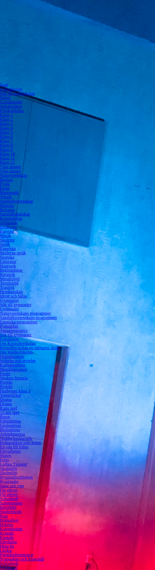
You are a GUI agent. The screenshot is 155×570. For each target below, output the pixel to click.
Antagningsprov (14, 330)
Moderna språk (13, 253)
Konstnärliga (11, 218)
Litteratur (8, 261)
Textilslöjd (9, 283)
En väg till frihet (14, 447)
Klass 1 (6, 115)
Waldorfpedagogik (16, 438)
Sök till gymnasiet (15, 304)
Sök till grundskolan (17, 93)
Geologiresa (10, 425)
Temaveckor (10, 395)
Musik (5, 235)
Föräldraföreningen (16, 554)
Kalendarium (11, 529)
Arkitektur (9, 222)
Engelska (8, 248)
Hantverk (8, 266)
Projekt (6, 382)
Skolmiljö (8, 468)
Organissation (12, 356)
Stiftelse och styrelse (18, 360)
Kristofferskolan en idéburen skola (29, 348)
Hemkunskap (11, 291)
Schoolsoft (9, 498)
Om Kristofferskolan (18, 343)
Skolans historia (14, 378)
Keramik (7, 274)
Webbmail (8, 567)
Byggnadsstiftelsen (16, 477)
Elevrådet (8, 507)
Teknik (6, 197)
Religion (7, 210)
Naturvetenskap (13, 175)
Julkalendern (11, 106)
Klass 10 (7, 153)
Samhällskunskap (15, 214)
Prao (4, 516)
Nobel (5, 97)
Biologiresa (10, 429)
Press (4, 460)
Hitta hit (7, 546)
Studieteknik (11, 511)
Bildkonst (8, 227)
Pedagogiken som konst (20, 442)
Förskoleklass (12, 110)
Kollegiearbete (12, 365)
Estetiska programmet (19, 322)
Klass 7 (6, 141)
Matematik (9, 192)
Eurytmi (7, 231)
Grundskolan (11, 89)
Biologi (6, 179)
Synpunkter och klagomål (22, 559)
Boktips (6, 524)
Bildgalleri (9, 520)
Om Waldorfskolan (16, 352)
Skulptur (7, 240)
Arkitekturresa (12, 434)
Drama (6, 399)
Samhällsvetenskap (16, 201)
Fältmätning (10, 421)
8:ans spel (8, 408)
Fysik (5, 184)
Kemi (5, 188)
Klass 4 (6, 128)
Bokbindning (11, 270)
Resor (5, 416)
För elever (8, 490)
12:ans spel (9, 412)
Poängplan (9, 326)
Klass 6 (6, 136)
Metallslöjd (10, 279)
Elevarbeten (10, 451)
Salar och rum (12, 485)
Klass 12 (7, 162)
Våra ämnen (10, 166)
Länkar (6, 550)
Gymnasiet (9, 300)
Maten (5, 455)
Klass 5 (6, 132)
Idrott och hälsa (13, 296)
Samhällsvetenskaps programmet (28, 317)
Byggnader (9, 481)
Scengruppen (11, 503)
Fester (5, 373)
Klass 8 (6, 145)
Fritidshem (9, 339)
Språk (5, 244)
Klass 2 (6, 119)
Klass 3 (6, 123)
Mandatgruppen (13, 369)
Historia (7, 205)
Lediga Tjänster (13, 464)
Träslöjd (7, 287)
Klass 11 (7, 158)
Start (4, 84)
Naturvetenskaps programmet (25, 313)
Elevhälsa (8, 542)
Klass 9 (6, 149)
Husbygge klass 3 (15, 391)
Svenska (7, 257)
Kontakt (7, 533)
